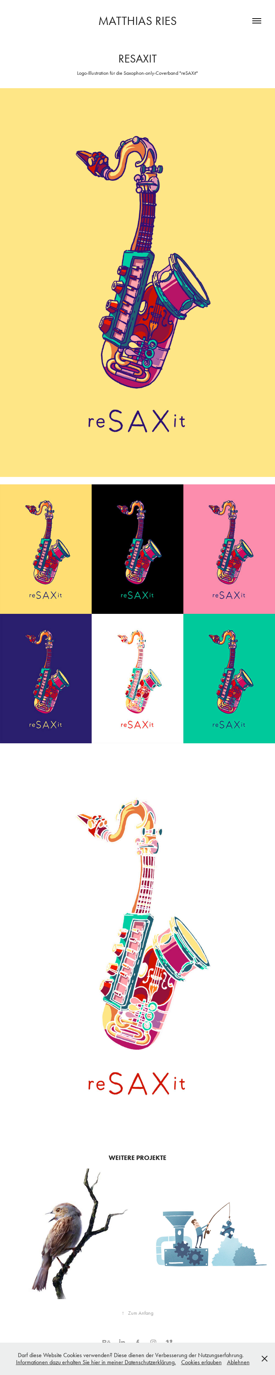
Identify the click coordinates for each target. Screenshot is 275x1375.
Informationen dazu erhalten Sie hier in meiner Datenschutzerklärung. (96, 1362)
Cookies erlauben (201, 1362)
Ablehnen (238, 1362)
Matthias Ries (137, 20)
